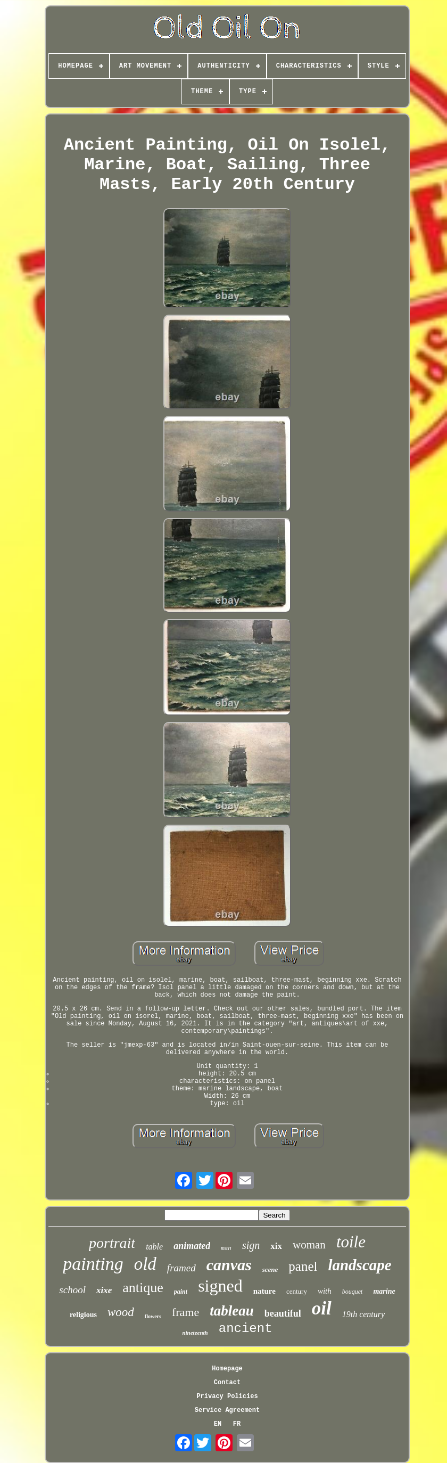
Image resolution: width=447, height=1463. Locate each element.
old (145, 1263)
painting (93, 1263)
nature (264, 1291)
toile (351, 1241)
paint (180, 1291)
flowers (153, 1316)
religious (83, 1315)
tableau (232, 1311)
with (325, 1291)
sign (251, 1245)
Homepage (227, 1368)
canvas (229, 1264)
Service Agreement (227, 1410)
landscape (359, 1264)
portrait (112, 1243)
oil (322, 1308)
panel (302, 1266)
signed (220, 1285)
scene (270, 1269)
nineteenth (195, 1332)
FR (237, 1424)
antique (142, 1287)
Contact (227, 1382)
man (226, 1248)
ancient (245, 1328)
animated (191, 1245)
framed (181, 1267)
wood (120, 1312)
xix (276, 1246)
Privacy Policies (227, 1396)
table (154, 1246)
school (72, 1289)
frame (185, 1312)
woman (309, 1244)
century (296, 1291)
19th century (363, 1314)
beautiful (282, 1313)
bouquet (352, 1291)
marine (384, 1291)
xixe (104, 1290)
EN (217, 1424)
